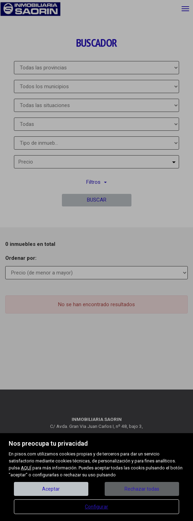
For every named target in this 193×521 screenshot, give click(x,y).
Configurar (96, 506)
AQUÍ (26, 467)
